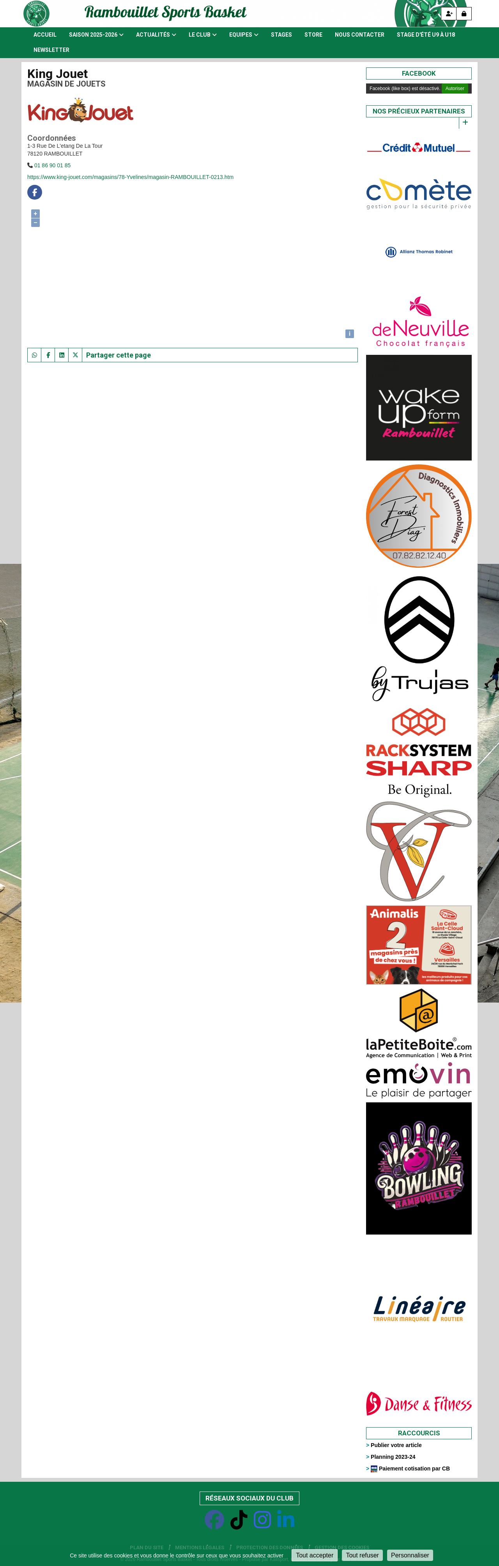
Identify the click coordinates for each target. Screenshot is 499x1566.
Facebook (419, 73)
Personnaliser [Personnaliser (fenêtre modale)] (410, 1555)
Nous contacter (359, 35)
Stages (281, 35)
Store (313, 35)
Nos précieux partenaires (419, 111)
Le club (203, 35)
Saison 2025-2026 (96, 35)
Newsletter (51, 50)
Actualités (156, 35)
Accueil (45, 35)
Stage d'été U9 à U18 (426, 35)
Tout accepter (314, 1555)
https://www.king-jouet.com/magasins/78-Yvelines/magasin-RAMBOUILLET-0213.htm (130, 177)
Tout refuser (362, 1555)
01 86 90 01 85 (52, 165)
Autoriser (455, 88)
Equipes (243, 35)
